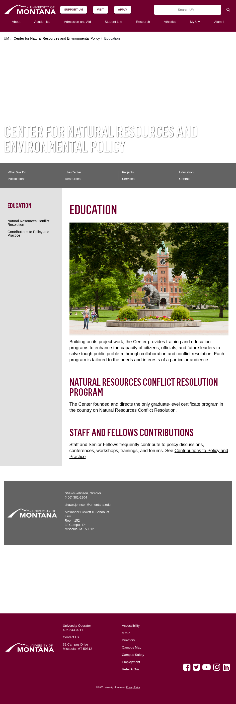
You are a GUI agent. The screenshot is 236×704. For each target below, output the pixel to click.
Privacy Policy (133, 687)
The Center (73, 172)
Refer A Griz (130, 669)
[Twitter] (196, 667)
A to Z (126, 633)
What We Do (17, 172)
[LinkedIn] (226, 667)
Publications (16, 179)
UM (6, 38)
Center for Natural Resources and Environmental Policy (57, 38)
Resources (73, 179)
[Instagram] (216, 667)
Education (186, 172)
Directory (128, 640)
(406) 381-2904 (76, 497)
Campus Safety (133, 655)
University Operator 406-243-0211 (77, 628)
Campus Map (131, 647)
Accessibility (131, 625)
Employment (131, 662)
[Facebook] (186, 667)
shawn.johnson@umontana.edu (88, 505)
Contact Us (71, 637)
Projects (128, 172)
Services (128, 179)
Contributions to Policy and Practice (28, 233)
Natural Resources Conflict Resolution (28, 222)
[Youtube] (206, 667)
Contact (184, 179)
